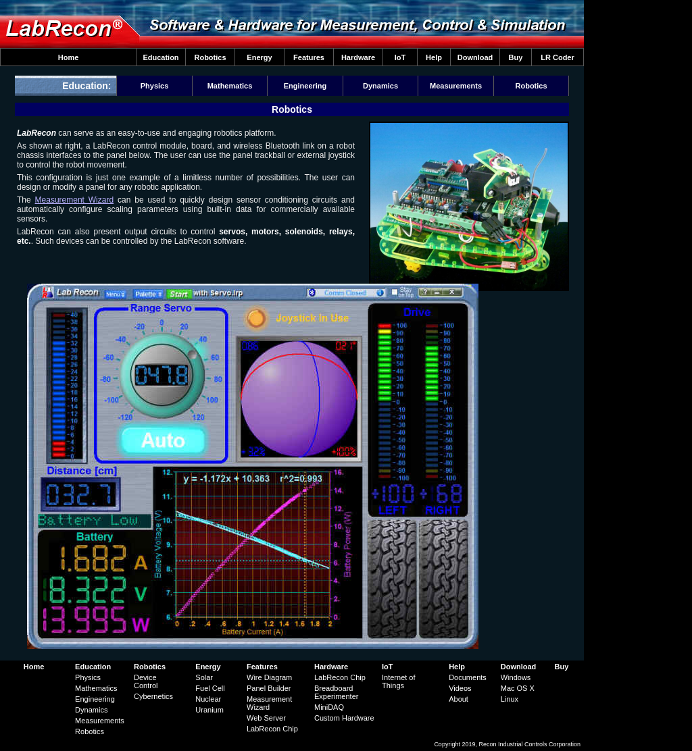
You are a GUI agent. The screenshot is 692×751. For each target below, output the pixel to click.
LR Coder (557, 57)
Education (160, 57)
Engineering (305, 86)
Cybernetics (153, 696)
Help (434, 57)
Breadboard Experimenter (336, 692)
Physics (155, 86)
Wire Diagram (269, 677)
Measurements (456, 86)
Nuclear (208, 699)
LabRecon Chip (272, 729)
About (458, 699)
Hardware (358, 57)
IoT (400, 57)
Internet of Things (399, 681)
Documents (468, 677)
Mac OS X (518, 688)
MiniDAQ (329, 707)
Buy (516, 57)
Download (475, 57)
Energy (259, 57)
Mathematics (230, 86)
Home (68, 57)
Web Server (266, 718)
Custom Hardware (344, 718)
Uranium (209, 710)
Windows (516, 677)
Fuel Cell (209, 688)
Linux (509, 699)
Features (308, 57)
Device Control (145, 681)
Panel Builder (269, 688)
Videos (460, 688)
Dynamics (380, 86)
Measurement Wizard (74, 200)
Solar (204, 677)
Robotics (210, 57)
